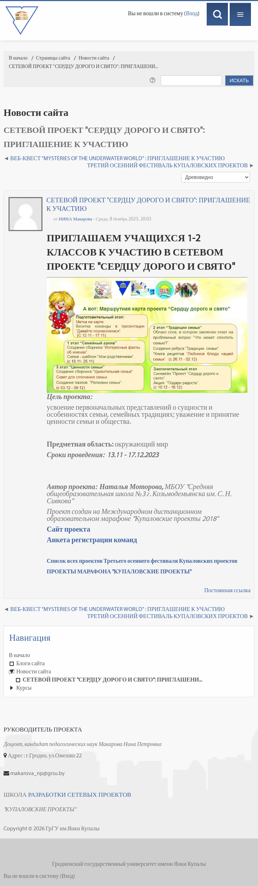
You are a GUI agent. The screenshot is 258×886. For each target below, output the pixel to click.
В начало (19, 655)
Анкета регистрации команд (92, 539)
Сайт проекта (68, 529)
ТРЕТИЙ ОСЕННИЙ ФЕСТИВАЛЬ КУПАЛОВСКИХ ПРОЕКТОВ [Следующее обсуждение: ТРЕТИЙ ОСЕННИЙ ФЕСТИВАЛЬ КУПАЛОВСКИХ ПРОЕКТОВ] (167, 165)
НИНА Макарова (75, 219)
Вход (192, 13)
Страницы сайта (53, 58)
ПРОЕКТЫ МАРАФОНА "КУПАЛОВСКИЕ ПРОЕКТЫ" (119, 571)
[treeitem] (129, 655)
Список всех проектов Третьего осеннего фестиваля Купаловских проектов (142, 560)
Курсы (23, 687)
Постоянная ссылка (227, 590)
